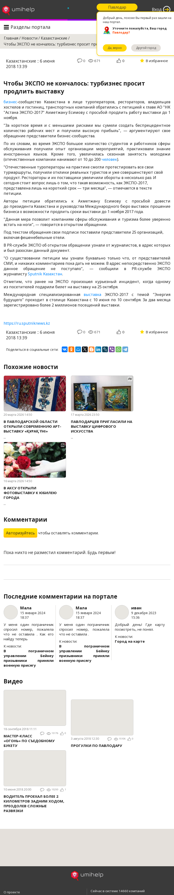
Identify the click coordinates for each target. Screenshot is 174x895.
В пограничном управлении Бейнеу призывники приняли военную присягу (29, 658)
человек (109, 159)
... (35, 429)
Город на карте (130, 641)
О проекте (12, 892)
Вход (157, 9)
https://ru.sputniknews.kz (27, 323)
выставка (92, 294)
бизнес (10, 101)
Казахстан (52, 274)
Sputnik (35, 274)
